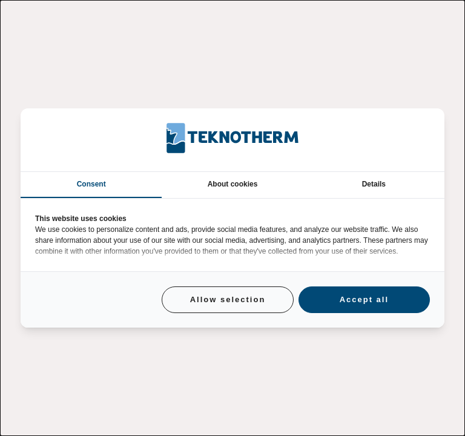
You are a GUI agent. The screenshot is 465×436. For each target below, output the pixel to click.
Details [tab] (374, 184)
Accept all (364, 299)
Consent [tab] (91, 184)
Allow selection (228, 299)
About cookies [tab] (233, 184)
